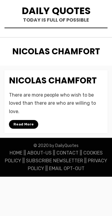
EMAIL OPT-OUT (67, 168)
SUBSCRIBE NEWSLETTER (54, 161)
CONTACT (67, 153)
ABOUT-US (39, 153)
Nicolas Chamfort (53, 80)
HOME (16, 153)
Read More (23, 124)
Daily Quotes (56, 10)
